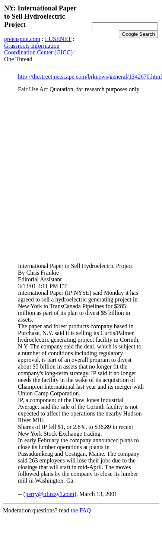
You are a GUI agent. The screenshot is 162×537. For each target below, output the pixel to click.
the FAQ (81, 510)
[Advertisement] (75, 174)
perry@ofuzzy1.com (49, 494)
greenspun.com (22, 39)
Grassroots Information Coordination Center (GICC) (38, 49)
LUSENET (58, 39)
